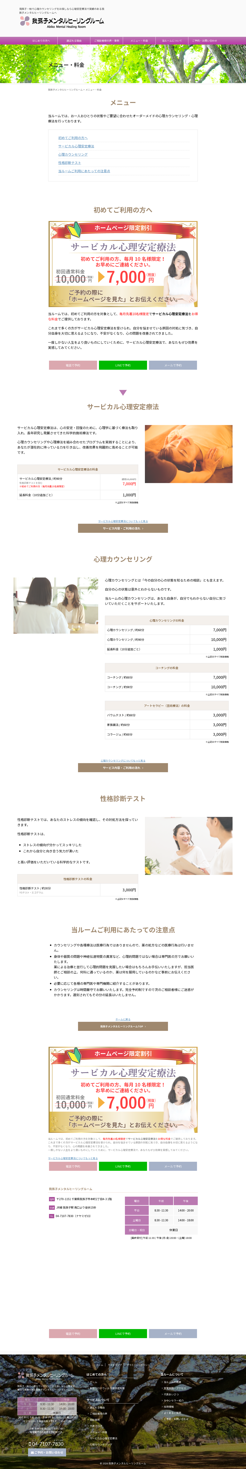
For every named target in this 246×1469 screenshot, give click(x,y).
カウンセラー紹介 (174, 1400)
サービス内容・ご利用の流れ (123, 528)
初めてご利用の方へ (73, 137)
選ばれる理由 (73, 40)
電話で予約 (73, 365)
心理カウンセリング (73, 154)
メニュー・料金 (139, 40)
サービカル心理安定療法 (76, 146)
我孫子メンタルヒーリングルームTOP (123, 1026)
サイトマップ (115, 1364)
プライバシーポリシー (138, 1364)
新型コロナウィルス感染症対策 (107, 1388)
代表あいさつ (171, 1394)
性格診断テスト (69, 162)
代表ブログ (96, 1426)
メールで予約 (173, 365)
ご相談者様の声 (98, 1413)
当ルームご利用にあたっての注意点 (84, 170)
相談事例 (95, 1420)
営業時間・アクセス (175, 1388)
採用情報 (169, 1406)
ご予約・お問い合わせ (204, 40)
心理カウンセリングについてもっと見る (123, 760)
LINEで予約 (122, 365)
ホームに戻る (123, 1019)
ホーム (99, 1364)
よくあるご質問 (172, 1413)
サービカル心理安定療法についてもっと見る (123, 521)
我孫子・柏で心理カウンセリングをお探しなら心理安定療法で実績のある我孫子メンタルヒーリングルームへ (46, 1387)
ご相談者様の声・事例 (106, 40)
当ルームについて (172, 40)
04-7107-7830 (205, 15)
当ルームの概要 (172, 1382)
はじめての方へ (41, 40)
